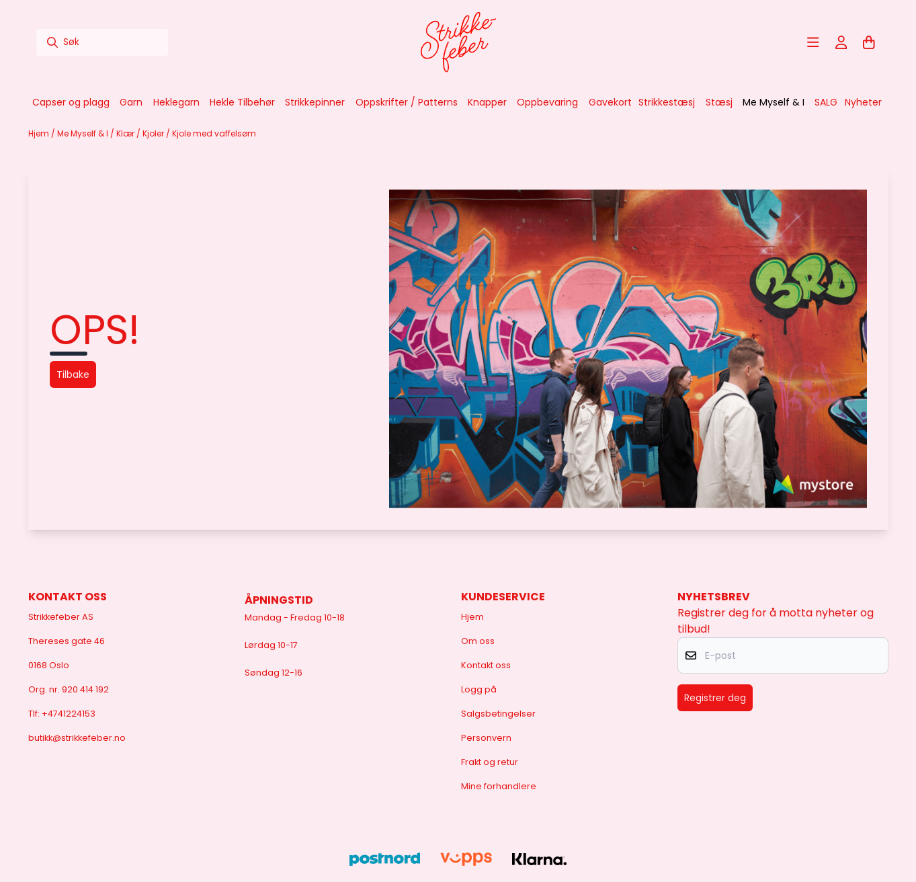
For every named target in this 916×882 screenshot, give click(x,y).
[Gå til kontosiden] (841, 42)
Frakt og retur (489, 762)
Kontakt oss (486, 665)
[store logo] (458, 42)
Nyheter (863, 102)
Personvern (486, 738)
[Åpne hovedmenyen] (813, 42)
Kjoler (154, 133)
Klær (126, 133)
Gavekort (610, 102)
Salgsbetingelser (498, 713)
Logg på (479, 689)
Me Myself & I (83, 133)
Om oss (478, 641)
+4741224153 (68, 713)
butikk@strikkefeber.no (77, 738)
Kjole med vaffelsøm (214, 133)
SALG (826, 102)
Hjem (39, 133)
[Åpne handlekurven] (869, 42)
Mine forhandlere (498, 786)
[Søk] (102, 42)
